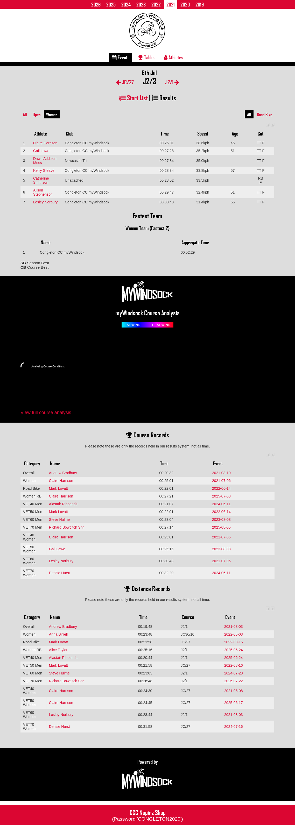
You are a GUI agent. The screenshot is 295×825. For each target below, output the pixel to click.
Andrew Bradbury (63, 473)
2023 (141, 4)
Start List (133, 98)
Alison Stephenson (43, 192)
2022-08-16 (233, 642)
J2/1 (172, 82)
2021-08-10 (221, 473)
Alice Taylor (58, 650)
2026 (96, 4)
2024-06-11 (221, 504)
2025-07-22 (233, 681)
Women (51, 114)
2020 (185, 4)
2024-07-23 (233, 673)
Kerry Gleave (43, 170)
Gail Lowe (41, 151)
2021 (170, 4)
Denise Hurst (59, 573)
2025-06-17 (233, 703)
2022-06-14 (221, 488)
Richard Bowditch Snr (66, 527)
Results (164, 98)
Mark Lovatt (58, 488)
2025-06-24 (233, 650)
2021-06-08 (233, 691)
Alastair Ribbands (63, 504)
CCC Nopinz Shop (147, 815)
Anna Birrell (58, 634)
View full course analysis (45, 412)
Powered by (147, 774)
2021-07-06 (221, 481)
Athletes (173, 57)
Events (121, 57)
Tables (147, 57)
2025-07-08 (221, 496)
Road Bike (264, 114)
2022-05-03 (233, 634)
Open (36, 114)
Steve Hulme (59, 519)
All (25, 114)
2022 (156, 4)
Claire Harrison (45, 143)
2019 (199, 4)
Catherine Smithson (41, 180)
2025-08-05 (221, 527)
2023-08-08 (221, 519)
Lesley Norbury (45, 202)
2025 (111, 4)
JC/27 (125, 82)
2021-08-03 (233, 626)
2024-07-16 (233, 726)
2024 (126, 4)
